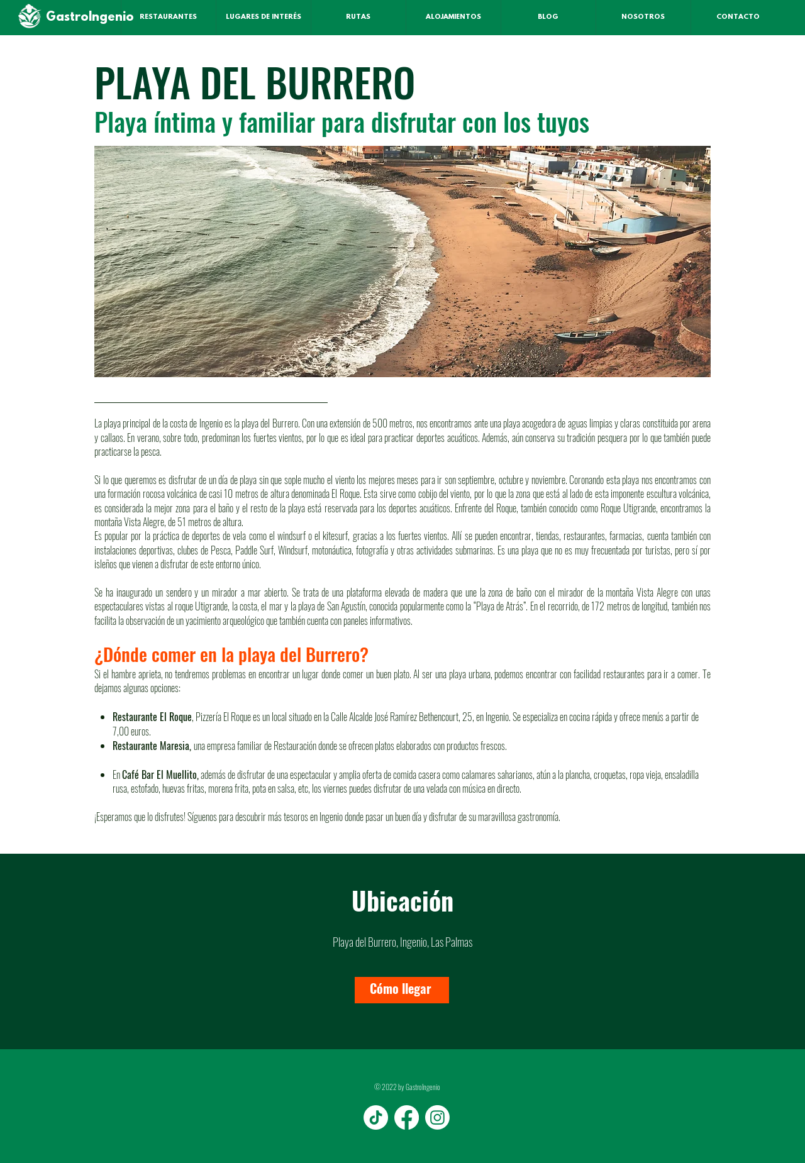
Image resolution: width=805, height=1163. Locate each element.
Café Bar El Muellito (159, 774)
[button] (402, 261)
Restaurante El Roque (152, 716)
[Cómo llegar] (402, 990)
